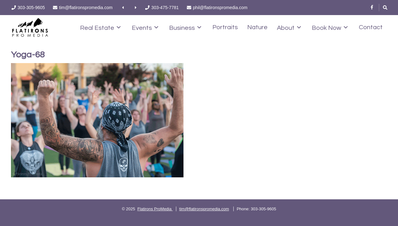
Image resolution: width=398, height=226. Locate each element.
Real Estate (100, 27)
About (289, 27)
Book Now (330, 27)
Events (145, 27)
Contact (371, 27)
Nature (257, 27)
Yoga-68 (28, 54)
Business (185, 27)
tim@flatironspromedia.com (204, 209)
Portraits (225, 27)
